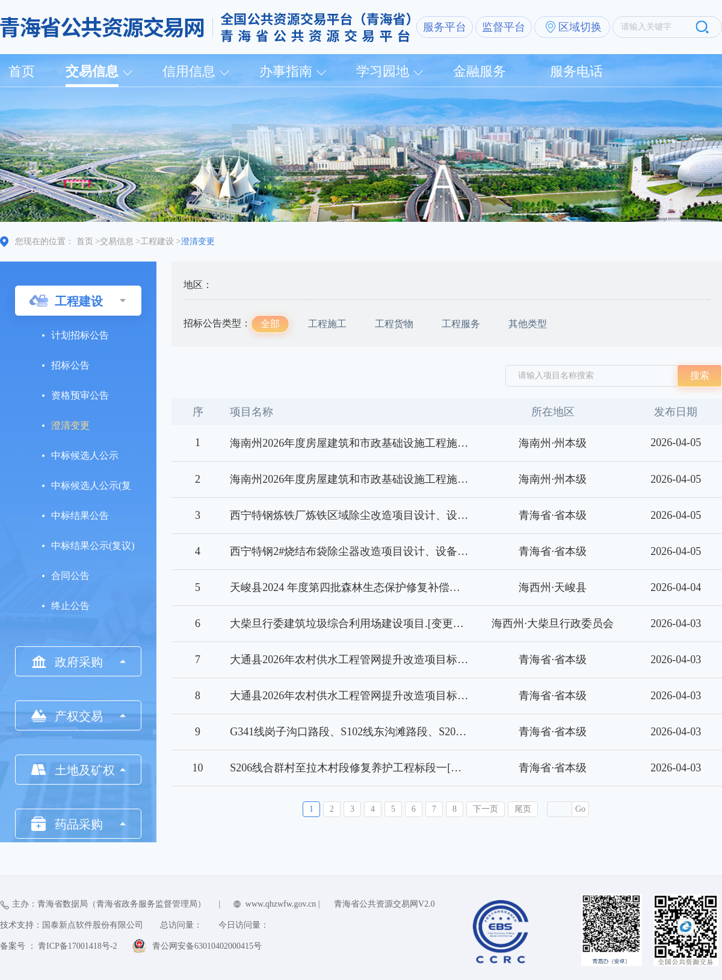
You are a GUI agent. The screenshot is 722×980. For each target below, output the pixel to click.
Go (580, 808)
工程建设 (157, 241)
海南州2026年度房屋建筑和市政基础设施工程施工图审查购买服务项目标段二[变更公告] (439, 443)
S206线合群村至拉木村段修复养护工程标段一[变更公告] (364, 768)
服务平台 (444, 27)
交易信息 (92, 71)
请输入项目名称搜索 (556, 375)
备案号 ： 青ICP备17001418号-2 (58, 946)
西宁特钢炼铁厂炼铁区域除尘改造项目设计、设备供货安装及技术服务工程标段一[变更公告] (450, 515)
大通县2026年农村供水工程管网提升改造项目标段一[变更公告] (379, 696)
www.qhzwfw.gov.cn (280, 903)
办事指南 (285, 71)
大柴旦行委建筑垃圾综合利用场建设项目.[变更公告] (354, 623)
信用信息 (188, 71)
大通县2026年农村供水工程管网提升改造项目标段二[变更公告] (379, 660)
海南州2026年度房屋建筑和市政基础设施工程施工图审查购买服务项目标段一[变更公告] (439, 479)
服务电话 (576, 71)
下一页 (485, 808)
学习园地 (382, 71)
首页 (21, 71)
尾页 (522, 808)
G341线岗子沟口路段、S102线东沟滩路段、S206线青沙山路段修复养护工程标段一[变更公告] (452, 732)
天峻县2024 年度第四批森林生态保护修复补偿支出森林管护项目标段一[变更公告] (424, 587)
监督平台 (503, 27)
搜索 (699, 375)
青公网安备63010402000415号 (207, 946)
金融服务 (479, 71)
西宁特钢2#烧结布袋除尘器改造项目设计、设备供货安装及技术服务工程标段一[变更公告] (444, 551)
